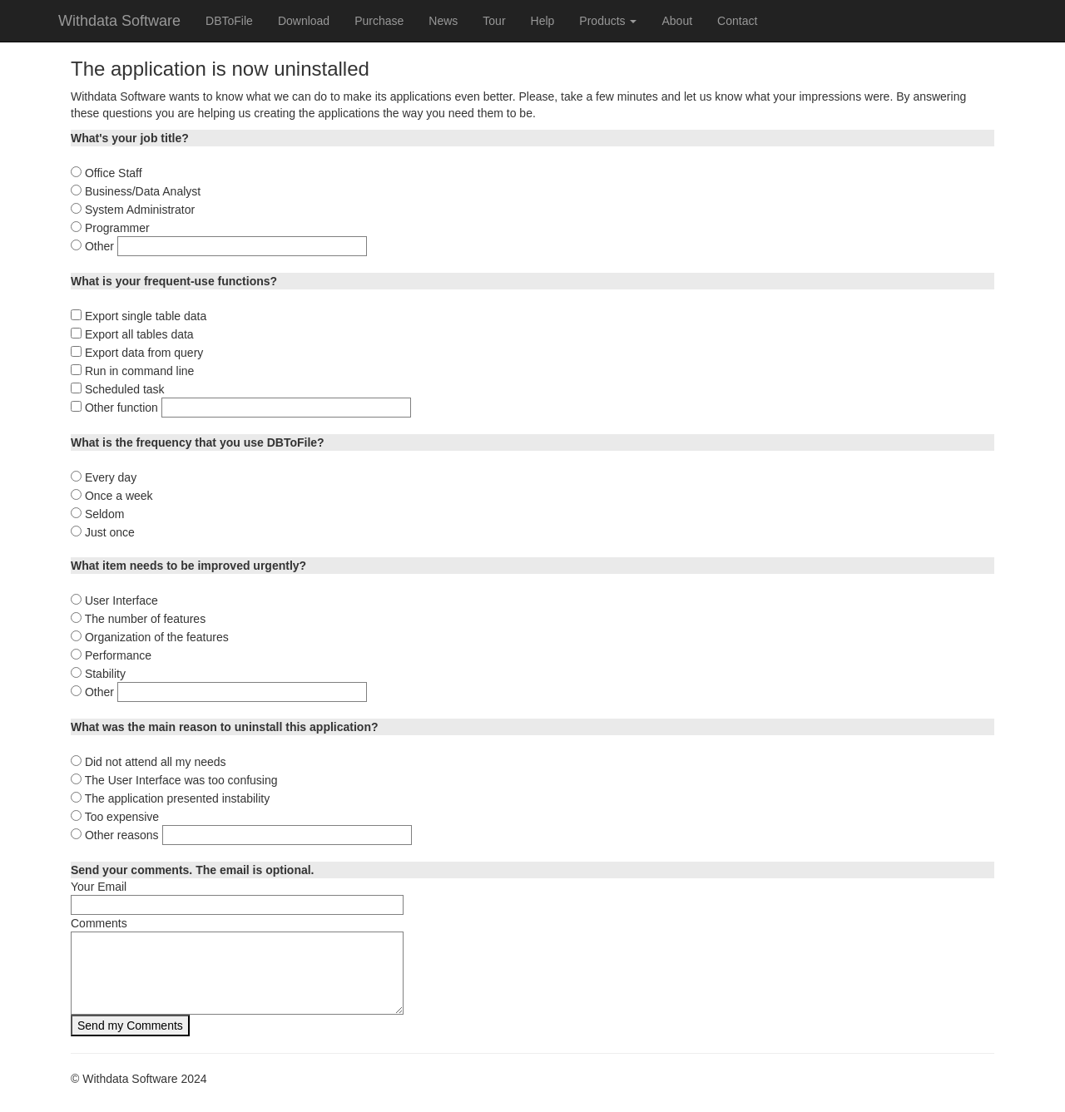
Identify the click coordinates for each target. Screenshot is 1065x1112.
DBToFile (229, 20)
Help (543, 20)
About (676, 20)
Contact (737, 20)
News (443, 20)
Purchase (379, 20)
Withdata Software (119, 20)
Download (303, 20)
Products (608, 20)
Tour (494, 20)
